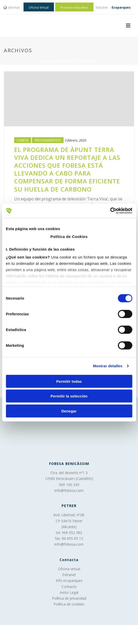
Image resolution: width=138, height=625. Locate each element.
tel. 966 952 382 (69, 532)
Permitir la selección (69, 396)
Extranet (69, 574)
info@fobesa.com (69, 490)
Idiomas (12, 7)
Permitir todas (69, 381)
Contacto (69, 586)
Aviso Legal (69, 592)
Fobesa (23, 140)
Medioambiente (47, 140)
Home (46, 61)
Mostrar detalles (108, 366)
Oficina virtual (69, 568)
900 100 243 (69, 484)
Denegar (68, 411)
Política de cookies (69, 604)
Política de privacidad (69, 598)
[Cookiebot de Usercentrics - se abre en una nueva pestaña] (110, 210)
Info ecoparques (69, 580)
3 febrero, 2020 (75, 140)
